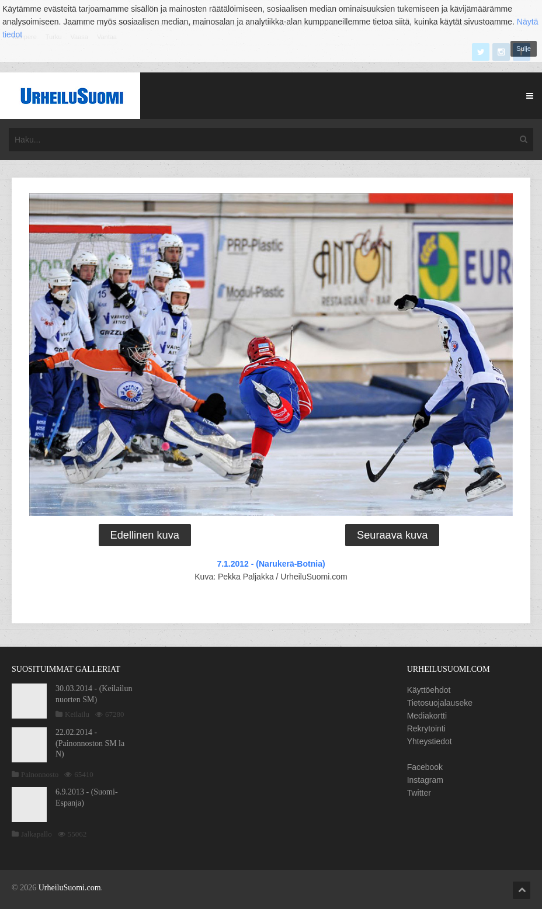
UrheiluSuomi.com (70, 887)
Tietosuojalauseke (439, 702)
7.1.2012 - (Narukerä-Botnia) (271, 563)
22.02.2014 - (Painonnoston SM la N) (89, 743)
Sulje (523, 48)
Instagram (425, 780)
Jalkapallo (36, 834)
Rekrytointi (426, 728)
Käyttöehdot (429, 690)
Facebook (425, 767)
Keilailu (77, 714)
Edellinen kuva (144, 535)
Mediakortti (427, 715)
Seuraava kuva (392, 535)
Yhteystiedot (429, 741)
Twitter (419, 792)
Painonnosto (39, 774)
